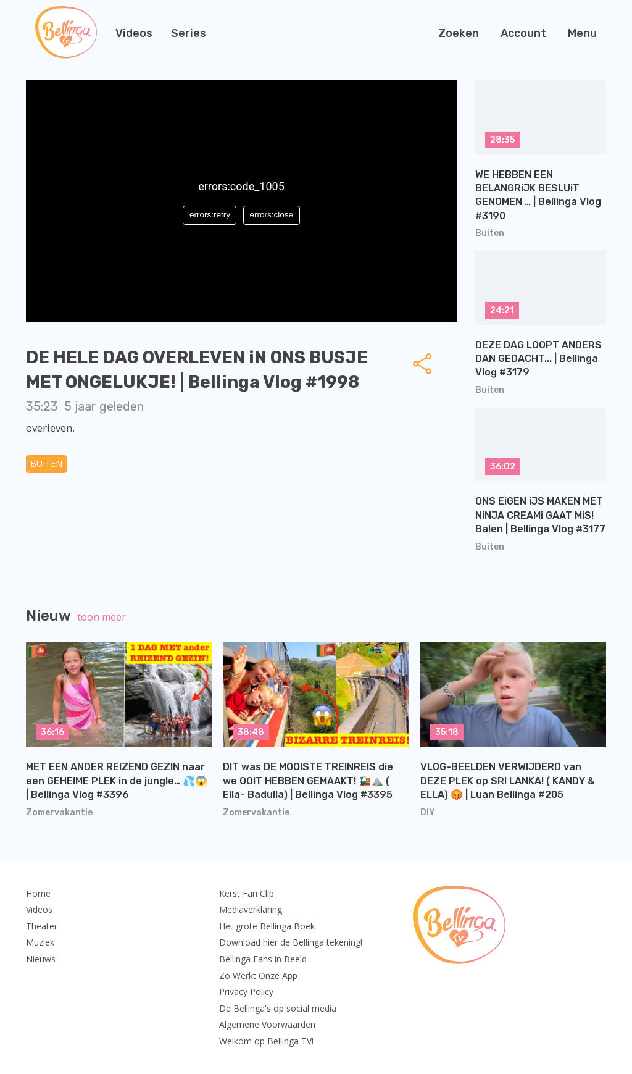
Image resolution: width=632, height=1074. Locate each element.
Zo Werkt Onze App (258, 975)
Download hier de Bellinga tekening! (290, 942)
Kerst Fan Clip (246, 893)
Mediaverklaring (250, 909)
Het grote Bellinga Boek (267, 926)
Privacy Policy (246, 991)
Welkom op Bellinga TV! (266, 1041)
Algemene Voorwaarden (267, 1024)
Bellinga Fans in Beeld (263, 959)
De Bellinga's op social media (277, 1008)
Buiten (46, 463)
